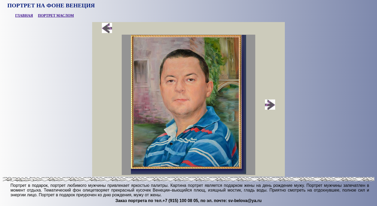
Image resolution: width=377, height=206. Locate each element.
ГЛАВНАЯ (24, 16)
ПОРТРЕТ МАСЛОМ (56, 16)
